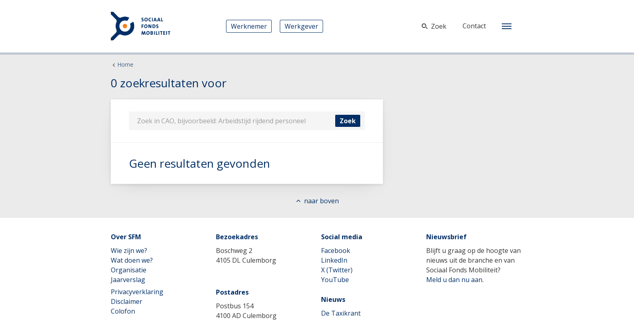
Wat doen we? (132, 260)
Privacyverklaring (137, 291)
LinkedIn (334, 260)
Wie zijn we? (129, 250)
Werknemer (249, 26)
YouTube (335, 279)
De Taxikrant (341, 313)
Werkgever (301, 26)
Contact (474, 25)
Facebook (335, 250)
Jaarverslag (128, 279)
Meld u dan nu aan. (455, 279)
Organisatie (128, 269)
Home (125, 64)
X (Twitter (336, 269)
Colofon (123, 311)
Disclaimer (126, 301)
